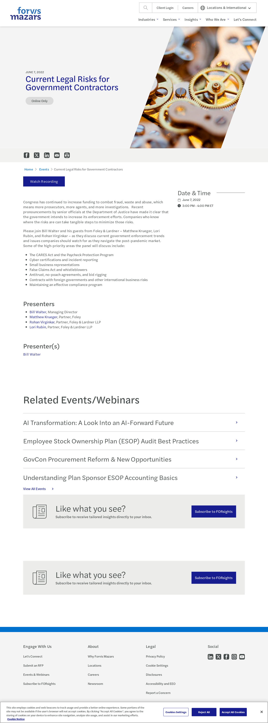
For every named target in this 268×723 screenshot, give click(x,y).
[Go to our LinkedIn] (210, 656)
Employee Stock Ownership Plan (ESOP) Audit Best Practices (132, 440)
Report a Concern (158, 692)
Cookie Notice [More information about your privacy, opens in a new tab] (16, 719)
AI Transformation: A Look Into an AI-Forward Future (132, 422)
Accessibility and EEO (160, 683)
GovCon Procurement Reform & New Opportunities (132, 459)
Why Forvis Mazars (101, 656)
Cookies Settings (176, 712)
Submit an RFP (33, 665)
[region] (134, 712)
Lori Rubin (38, 326)
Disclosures (154, 674)
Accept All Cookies (233, 712)
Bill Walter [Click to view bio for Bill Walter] (32, 354)
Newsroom (95, 683)
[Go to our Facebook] (226, 656)
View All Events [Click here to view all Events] (40, 488)
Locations (94, 665)
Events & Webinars (36, 674)
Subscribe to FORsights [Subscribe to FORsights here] (214, 577)
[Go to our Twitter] (218, 656)
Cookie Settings (157, 665)
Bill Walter (38, 311)
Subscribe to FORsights (214, 511)
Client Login (165, 7)
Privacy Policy (155, 656)
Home (28, 169)
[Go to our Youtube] (242, 656)
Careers (187, 7)
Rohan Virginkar (42, 321)
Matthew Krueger (43, 316)
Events (44, 169)
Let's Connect (32, 656)
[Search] (146, 8)
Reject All (204, 712)
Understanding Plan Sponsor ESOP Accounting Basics (132, 477)
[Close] (261, 711)
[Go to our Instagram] (234, 656)
